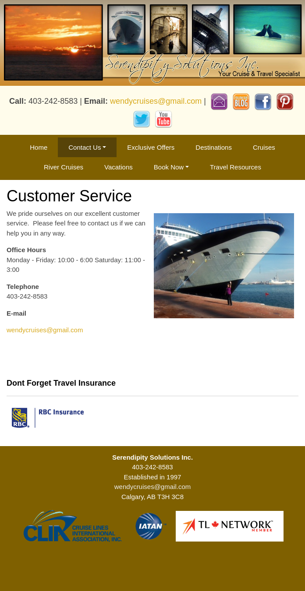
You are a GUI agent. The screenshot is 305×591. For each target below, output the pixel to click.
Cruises (264, 147)
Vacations (118, 167)
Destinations (213, 147)
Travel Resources (235, 167)
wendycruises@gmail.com (156, 100)
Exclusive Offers (150, 147)
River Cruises (63, 167)
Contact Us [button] (84, 147)
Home (38, 147)
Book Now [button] (169, 167)
